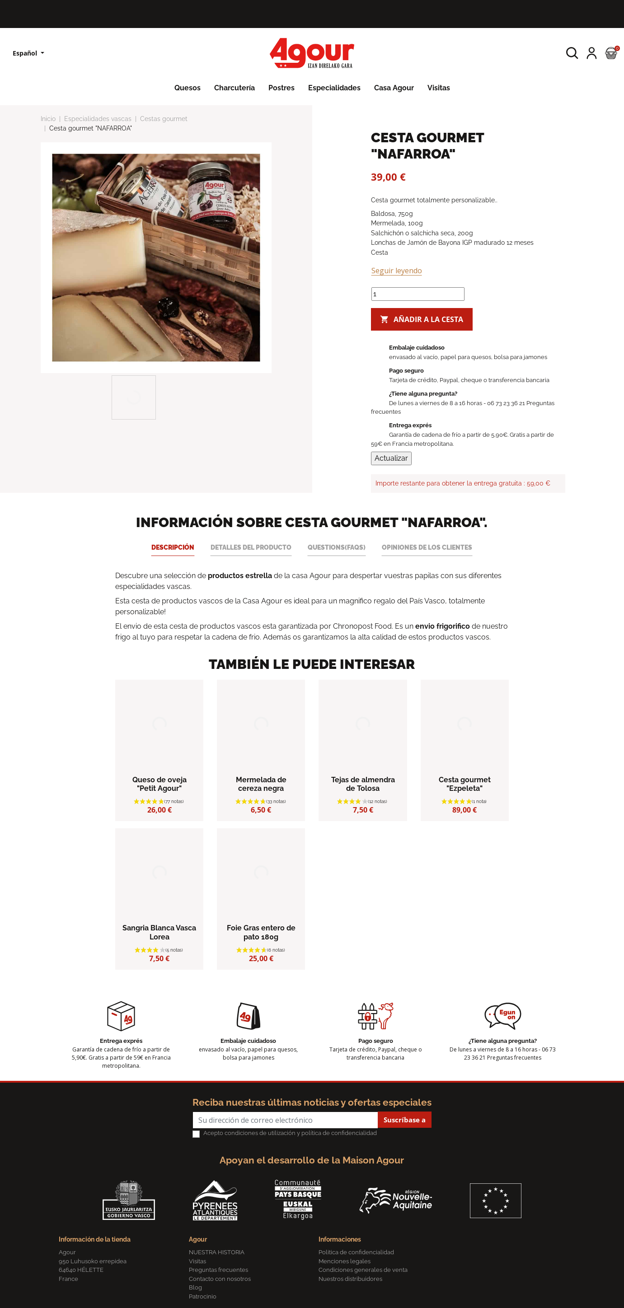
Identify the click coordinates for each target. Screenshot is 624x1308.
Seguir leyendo (396, 271)
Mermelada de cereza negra (261, 784)
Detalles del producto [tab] (251, 547)
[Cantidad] (417, 294)
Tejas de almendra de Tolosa (363, 784)
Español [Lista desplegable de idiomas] (26, 53)
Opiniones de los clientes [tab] (427, 547)
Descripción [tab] (172, 547)
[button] (572, 53)
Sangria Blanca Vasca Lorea (159, 932)
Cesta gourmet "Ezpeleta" (465, 784)
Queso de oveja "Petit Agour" (159, 784)
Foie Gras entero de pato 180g (261, 932)
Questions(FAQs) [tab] (337, 547)
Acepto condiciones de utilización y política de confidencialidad (290, 1133)
